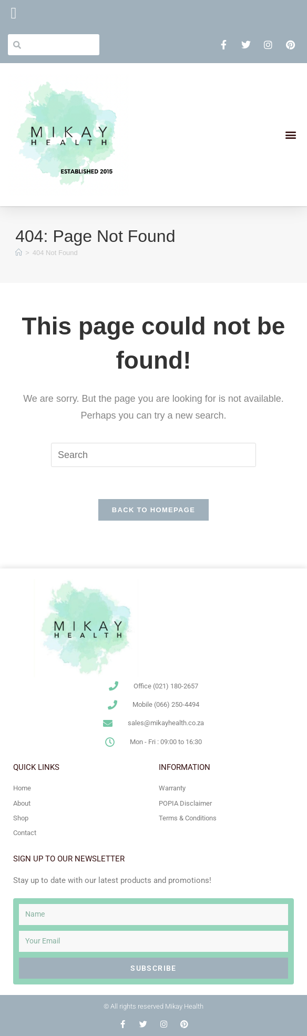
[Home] (18, 253)
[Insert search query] (153, 455)
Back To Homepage (153, 510)
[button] (290, 135)
